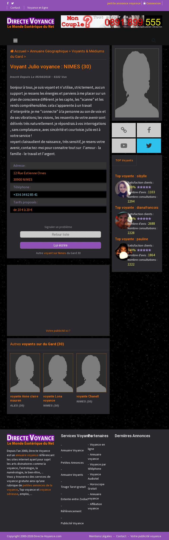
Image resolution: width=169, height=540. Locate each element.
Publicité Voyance (72, 523)
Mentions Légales (100, 536)
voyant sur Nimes (55, 253)
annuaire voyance (27, 455)
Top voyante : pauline (128, 234)
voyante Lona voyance (57, 396)
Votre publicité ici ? (58, 331)
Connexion (153, 3)
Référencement (71, 511)
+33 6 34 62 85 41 (25, 194)
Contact (15, 7)
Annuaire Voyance (72, 450)
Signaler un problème (58, 227)
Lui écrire (61, 245)
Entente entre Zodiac (74, 499)
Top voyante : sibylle (128, 172)
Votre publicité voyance (146, 536)
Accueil (20, 51)
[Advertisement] (58, 298)
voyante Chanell (86, 396)
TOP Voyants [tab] (124, 157)
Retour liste (60, 234)
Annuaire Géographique (49, 51)
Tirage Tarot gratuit (73, 486)
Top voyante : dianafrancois (132, 203)
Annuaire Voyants (72, 474)
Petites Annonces (72, 462)
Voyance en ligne (37, 7)
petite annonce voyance (124, 3)
